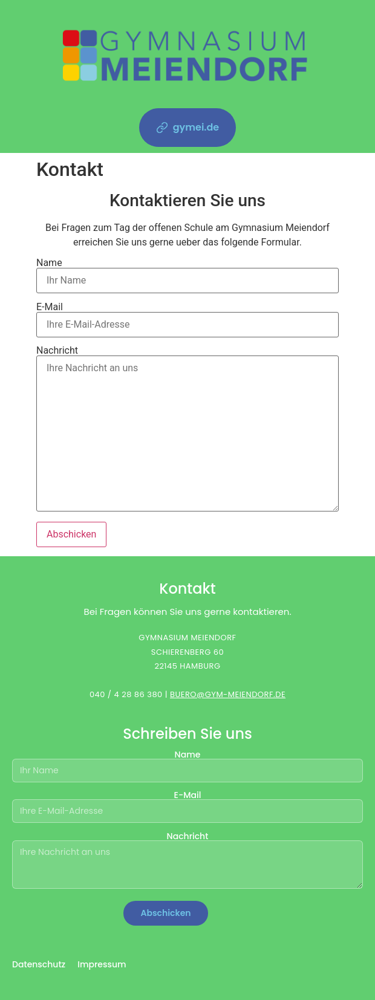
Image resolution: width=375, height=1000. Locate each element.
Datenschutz (38, 964)
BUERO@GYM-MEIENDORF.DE (227, 694)
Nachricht (187, 429)
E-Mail (187, 316)
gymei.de (188, 127)
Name (187, 272)
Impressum (101, 964)
